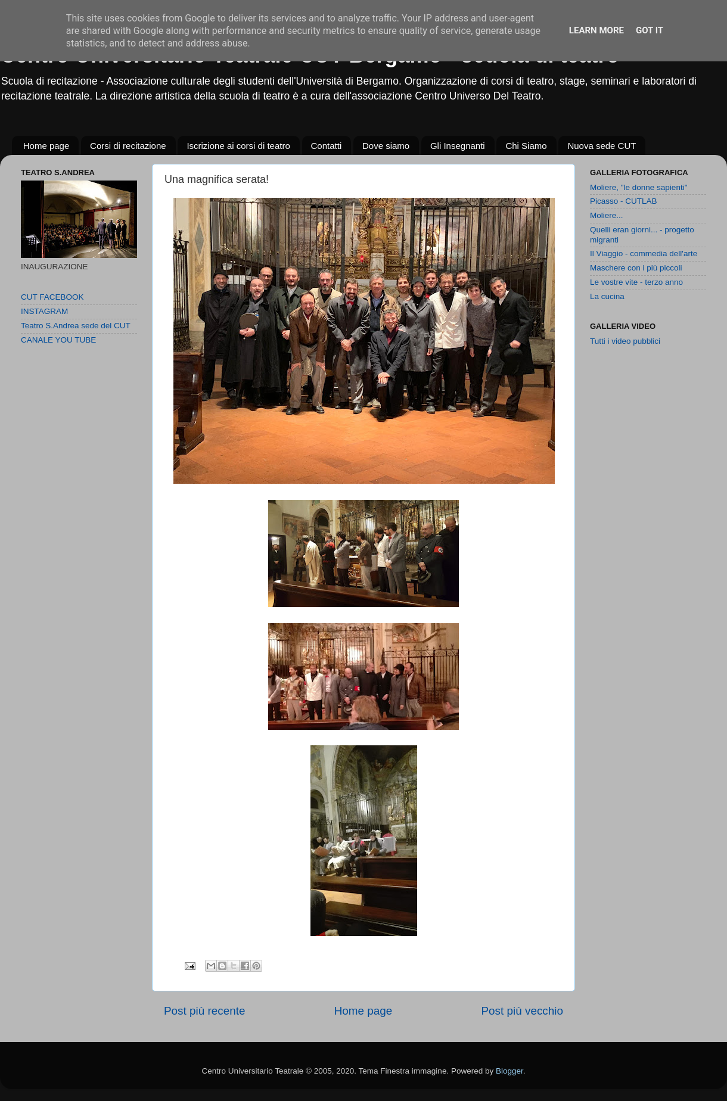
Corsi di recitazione (128, 146)
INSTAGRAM (44, 311)
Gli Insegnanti (457, 146)
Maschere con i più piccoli (636, 267)
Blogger (509, 1070)
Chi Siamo (525, 146)
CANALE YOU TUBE (58, 339)
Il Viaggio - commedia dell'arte (643, 253)
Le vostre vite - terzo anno (636, 282)
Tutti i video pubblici (625, 341)
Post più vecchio (522, 1010)
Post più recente (205, 1010)
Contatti (326, 146)
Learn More (596, 30)
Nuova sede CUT (601, 146)
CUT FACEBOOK (52, 297)
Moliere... (606, 215)
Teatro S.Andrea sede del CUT (76, 325)
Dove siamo (385, 146)
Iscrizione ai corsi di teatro (238, 146)
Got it (649, 30)
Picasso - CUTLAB (623, 201)
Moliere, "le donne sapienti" (638, 187)
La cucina (607, 296)
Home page (46, 146)
